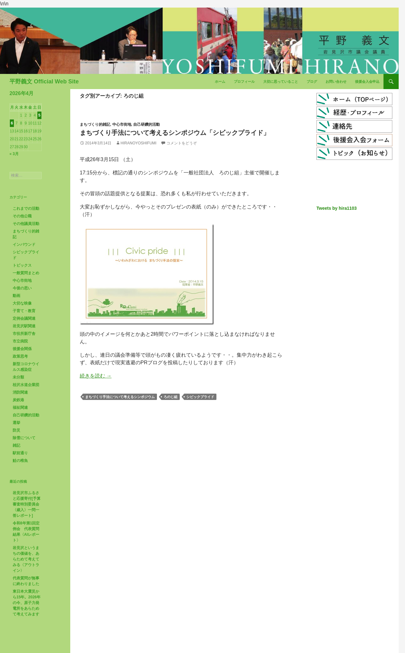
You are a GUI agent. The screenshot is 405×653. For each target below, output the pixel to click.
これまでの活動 (26, 208)
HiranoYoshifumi (138, 143)
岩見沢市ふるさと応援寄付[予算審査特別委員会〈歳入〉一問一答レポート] (26, 504)
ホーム (220, 81)
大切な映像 (22, 303)
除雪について (24, 438)
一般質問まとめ (26, 273)
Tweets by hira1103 (336, 208)
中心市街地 (121, 124)
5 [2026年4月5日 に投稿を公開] (39, 115)
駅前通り (20, 453)
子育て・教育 (24, 311)
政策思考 (20, 356)
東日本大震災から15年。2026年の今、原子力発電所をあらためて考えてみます (26, 602)
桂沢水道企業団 (26, 385)
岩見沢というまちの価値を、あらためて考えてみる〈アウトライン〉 (26, 559)
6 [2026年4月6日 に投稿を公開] (12, 123)
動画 (16, 295)
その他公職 (22, 216)
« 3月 (14, 154)
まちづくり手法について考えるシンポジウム (120, 397)
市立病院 (20, 341)
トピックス (22, 265)
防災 (16, 430)
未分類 (18, 377)
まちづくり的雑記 (95, 124)
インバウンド (24, 244)
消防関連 (20, 392)
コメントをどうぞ (181, 143)
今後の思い (22, 288)
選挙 (16, 422)
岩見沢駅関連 (24, 326)
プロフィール (244, 81)
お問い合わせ (336, 81)
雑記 (16, 445)
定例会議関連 (24, 318)
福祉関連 (20, 407)
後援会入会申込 (367, 81)
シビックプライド (200, 397)
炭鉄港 (18, 400)
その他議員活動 (26, 223)
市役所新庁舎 (24, 333)
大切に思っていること (280, 81)
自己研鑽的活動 (146, 124)
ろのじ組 (171, 397)
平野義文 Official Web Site (44, 81)
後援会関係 (22, 349)
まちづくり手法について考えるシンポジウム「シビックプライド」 (175, 132)
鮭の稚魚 (20, 460)
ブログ (312, 81)
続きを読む (95, 375)
